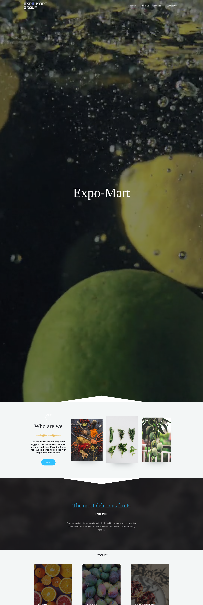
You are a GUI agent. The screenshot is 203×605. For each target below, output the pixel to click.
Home (136, 6)
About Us (147, 6)
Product (159, 6)
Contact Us (172, 6)
